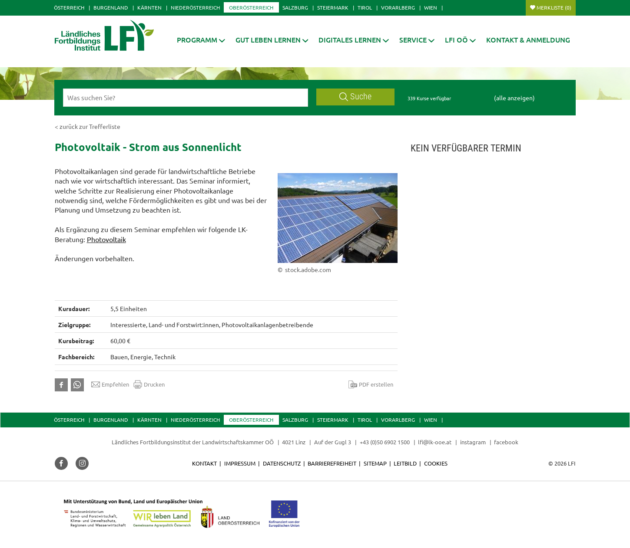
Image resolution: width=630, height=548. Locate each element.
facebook (506, 442)
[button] (201, 39)
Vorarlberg (398, 7)
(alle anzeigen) (514, 98)
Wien (430, 7)
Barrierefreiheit (332, 463)
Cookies (436, 463)
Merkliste (554, 7)
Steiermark (332, 7)
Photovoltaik (106, 239)
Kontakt (204, 463)
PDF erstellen (370, 384)
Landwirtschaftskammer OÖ (238, 442)
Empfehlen (110, 384)
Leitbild (405, 463)
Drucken (149, 384)
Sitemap (375, 463)
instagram (473, 442)
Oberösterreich (251, 7)
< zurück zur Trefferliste (87, 126)
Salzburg (295, 7)
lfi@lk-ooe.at (434, 442)
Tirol (365, 7)
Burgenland (110, 7)
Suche (355, 97)
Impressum (239, 463)
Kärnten (149, 7)
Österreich (69, 7)
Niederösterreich (195, 7)
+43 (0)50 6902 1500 (385, 442)
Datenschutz (282, 463)
